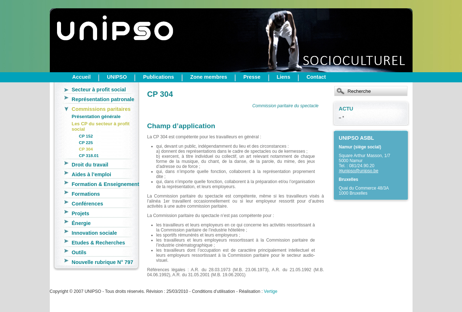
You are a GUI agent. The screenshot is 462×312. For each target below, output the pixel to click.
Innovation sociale (94, 233)
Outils (79, 252)
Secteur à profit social (99, 89)
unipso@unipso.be (361, 170)
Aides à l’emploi (92, 174)
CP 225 (86, 142)
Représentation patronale (103, 99)
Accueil (81, 77)
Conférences (87, 204)
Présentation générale (96, 116)
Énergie (81, 223)
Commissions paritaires (101, 109)
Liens (284, 77)
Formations (86, 194)
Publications (158, 77)
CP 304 (86, 149)
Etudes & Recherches (98, 243)
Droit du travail (90, 165)
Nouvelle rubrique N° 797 (103, 262)
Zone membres (208, 77)
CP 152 (86, 136)
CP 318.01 (89, 155)
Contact (316, 77)
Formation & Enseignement (105, 184)
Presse (251, 77)
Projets (81, 213)
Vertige (270, 291)
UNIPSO (117, 77)
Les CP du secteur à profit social (101, 126)
